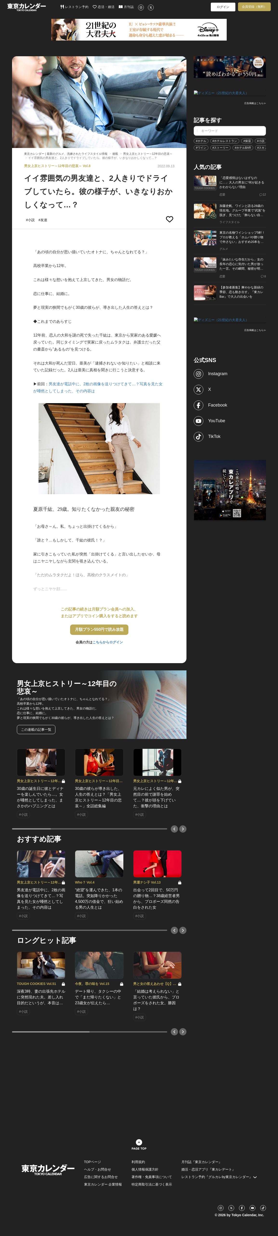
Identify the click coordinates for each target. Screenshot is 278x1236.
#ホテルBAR (243, 147)
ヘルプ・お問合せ (97, 1169)
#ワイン (201, 147)
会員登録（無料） (254, 6)
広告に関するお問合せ (101, 1177)
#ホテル (201, 140)
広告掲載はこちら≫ (255, 103)
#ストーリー (220, 147)
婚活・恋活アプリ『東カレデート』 (208, 1169)
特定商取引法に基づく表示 (152, 1184)
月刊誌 (126, 7)
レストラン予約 (74, 7)
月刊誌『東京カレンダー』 (201, 1162)
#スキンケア (265, 147)
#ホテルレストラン (224, 140)
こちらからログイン (108, 642)
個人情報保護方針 (145, 1169)
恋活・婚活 (104, 7)
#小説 (261, 140)
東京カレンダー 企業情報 (103, 1184)
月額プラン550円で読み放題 (99, 629)
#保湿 (247, 140)
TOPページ (92, 1162)
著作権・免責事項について (152, 1177)
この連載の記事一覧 (36, 729)
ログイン (223, 7)
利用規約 (138, 1162)
